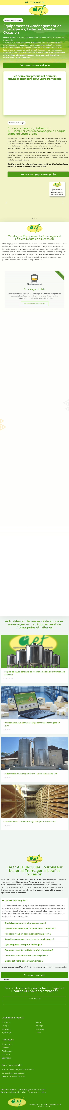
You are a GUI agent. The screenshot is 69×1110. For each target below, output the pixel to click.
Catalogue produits (13, 1017)
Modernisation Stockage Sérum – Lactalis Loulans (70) (30, 773)
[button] (58, 11)
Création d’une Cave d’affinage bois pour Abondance (29, 821)
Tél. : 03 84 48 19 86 (34, 2)
